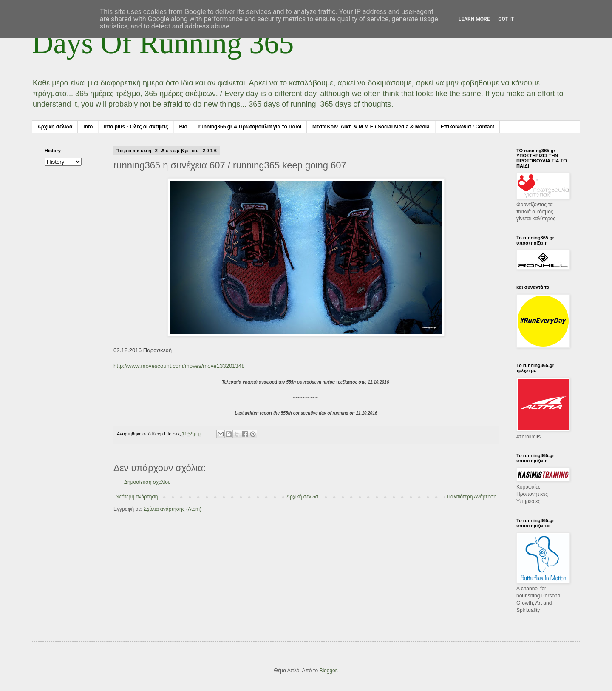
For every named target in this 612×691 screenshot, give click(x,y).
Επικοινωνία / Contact (467, 127)
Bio (183, 127)
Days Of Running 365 (163, 43)
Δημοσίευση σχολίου (147, 482)
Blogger (328, 671)
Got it (506, 19)
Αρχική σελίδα (54, 127)
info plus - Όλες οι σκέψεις (136, 127)
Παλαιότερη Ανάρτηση (471, 497)
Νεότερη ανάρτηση (137, 497)
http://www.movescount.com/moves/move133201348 (179, 366)
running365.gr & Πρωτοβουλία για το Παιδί (249, 127)
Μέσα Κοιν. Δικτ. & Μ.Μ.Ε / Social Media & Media (371, 127)
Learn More (474, 19)
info (88, 127)
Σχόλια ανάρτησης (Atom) (172, 509)
